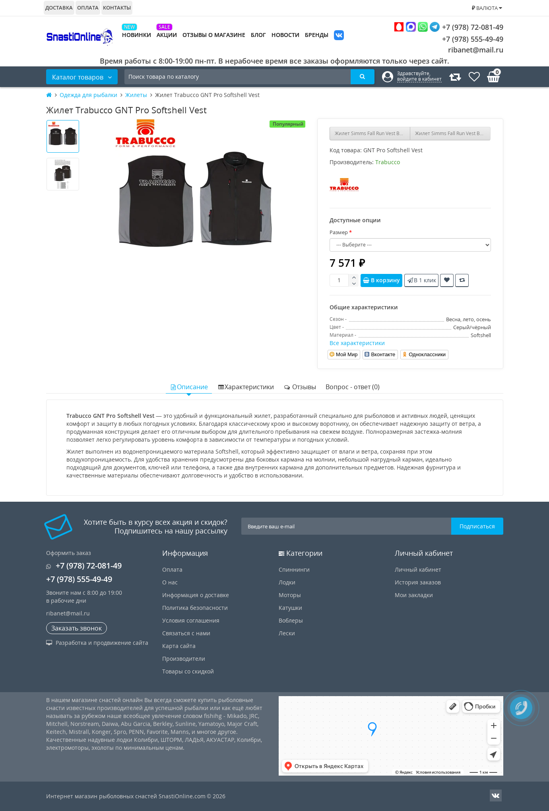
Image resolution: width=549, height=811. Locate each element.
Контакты (117, 7)
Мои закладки (414, 595)
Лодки (287, 582)
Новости (285, 35)
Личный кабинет (418, 569)
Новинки (136, 35)
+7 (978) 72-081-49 (448, 27)
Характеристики (245, 386)
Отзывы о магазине (213, 35)
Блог (258, 35)
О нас (170, 582)
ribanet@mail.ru (475, 49)
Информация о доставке (195, 595)
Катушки (290, 607)
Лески (287, 633)
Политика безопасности (195, 607)
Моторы (290, 595)
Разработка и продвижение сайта (97, 642)
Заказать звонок (76, 628)
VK (339, 36)
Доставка (59, 7)
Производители (183, 658)
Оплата (88, 7)
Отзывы (299, 386)
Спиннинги (294, 569)
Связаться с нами (186, 633)
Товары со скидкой (188, 671)
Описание (189, 386)
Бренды (316, 35)
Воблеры (291, 620)
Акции (167, 35)
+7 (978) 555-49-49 (466, 39)
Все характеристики (357, 343)
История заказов (418, 582)
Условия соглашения (190, 620)
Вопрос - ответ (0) (353, 386)
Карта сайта (179, 646)
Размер (339, 232)
